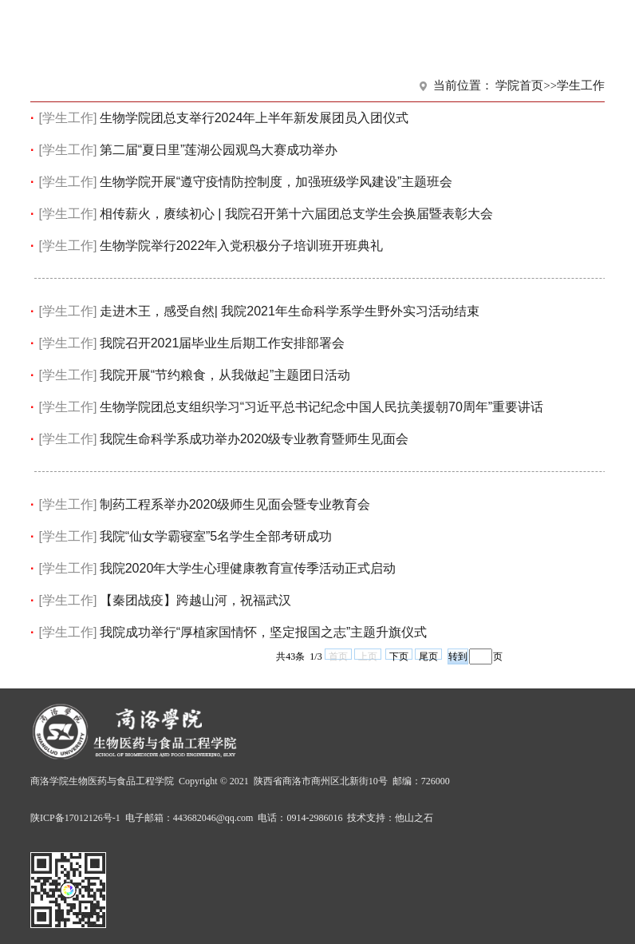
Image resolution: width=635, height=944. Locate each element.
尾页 (428, 655)
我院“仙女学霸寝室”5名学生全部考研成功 (216, 536)
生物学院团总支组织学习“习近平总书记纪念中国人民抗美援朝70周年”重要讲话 (321, 407)
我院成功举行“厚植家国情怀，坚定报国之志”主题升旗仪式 (264, 632)
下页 (398, 655)
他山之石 (414, 817)
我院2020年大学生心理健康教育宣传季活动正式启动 (248, 568)
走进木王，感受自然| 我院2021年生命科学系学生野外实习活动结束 (289, 311)
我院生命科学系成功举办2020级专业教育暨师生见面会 (254, 439)
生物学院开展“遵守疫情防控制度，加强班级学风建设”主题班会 (276, 181)
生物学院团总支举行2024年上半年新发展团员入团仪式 (254, 118)
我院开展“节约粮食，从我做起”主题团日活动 (225, 375)
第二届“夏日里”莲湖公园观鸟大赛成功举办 (219, 150)
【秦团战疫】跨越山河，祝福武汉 (195, 600)
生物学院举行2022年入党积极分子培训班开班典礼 (242, 245)
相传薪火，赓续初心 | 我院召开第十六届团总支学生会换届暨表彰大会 (296, 213)
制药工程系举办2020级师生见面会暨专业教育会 (235, 504)
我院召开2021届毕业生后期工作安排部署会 (222, 343)
